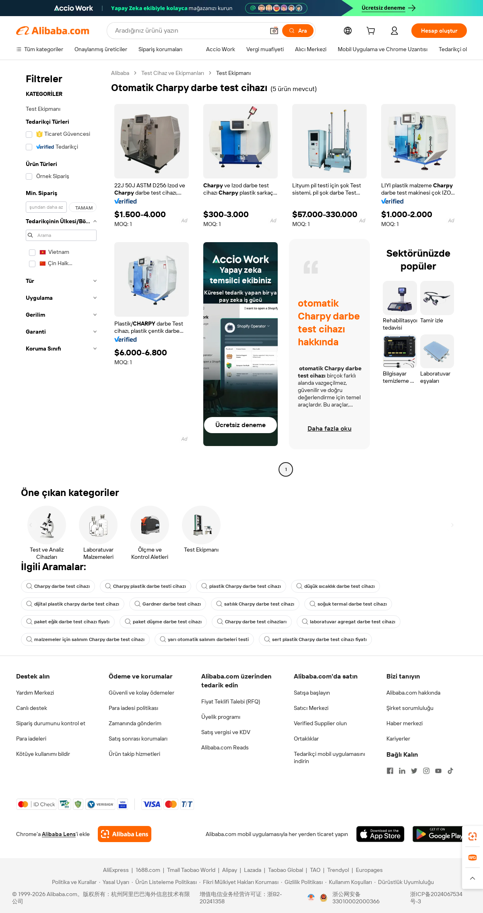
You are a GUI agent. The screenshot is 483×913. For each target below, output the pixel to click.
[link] (472, 836)
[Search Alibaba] (189, 30)
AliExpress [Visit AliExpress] (116, 870)
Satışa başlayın (312, 692)
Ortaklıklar (306, 738)
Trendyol (338, 870)
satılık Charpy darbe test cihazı (255, 604)
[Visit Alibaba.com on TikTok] (450, 770)
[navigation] (61, 272)
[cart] (372, 32)
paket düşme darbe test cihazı (163, 621)
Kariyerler (398, 738)
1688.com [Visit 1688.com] (148, 870)
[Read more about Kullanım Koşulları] (348, 882)
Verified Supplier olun (320, 723)
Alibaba (120, 73)
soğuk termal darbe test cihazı (348, 604)
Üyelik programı (220, 717)
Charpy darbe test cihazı (58, 586)
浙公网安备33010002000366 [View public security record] (356, 898)
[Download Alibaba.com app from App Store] (380, 834)
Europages (369, 870)
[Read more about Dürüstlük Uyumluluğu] (404, 882)
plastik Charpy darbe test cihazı (241, 586)
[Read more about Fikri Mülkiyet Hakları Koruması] (239, 882)
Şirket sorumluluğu (409, 708)
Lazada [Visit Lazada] (252, 870)
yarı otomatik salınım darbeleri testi (204, 639)
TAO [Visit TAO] (315, 870)
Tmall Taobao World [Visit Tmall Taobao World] (191, 870)
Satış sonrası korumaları (138, 738)
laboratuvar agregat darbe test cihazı (348, 621)
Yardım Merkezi (35, 692)
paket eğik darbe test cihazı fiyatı (67, 621)
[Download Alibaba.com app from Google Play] (440, 834)
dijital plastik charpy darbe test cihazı (72, 604)
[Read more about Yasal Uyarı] (114, 882)
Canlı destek (31, 708)
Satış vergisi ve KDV (225, 732)
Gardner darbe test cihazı (167, 604)
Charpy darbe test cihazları (252, 621)
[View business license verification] (311, 898)
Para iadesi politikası (133, 708)
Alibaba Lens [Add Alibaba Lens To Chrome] (59, 834)
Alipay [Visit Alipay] (229, 870)
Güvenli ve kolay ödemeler (141, 692)
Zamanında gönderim (135, 723)
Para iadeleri (31, 738)
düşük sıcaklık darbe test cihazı (335, 586)
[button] (274, 30)
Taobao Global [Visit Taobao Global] (285, 870)
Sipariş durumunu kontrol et (50, 723)
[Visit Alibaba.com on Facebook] (390, 770)
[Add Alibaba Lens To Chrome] (124, 834)
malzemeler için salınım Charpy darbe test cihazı (85, 639)
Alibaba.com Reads (225, 747)
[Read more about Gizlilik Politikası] (302, 882)
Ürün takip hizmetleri (134, 754)
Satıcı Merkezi (311, 708)
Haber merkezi (404, 723)
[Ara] (298, 30)
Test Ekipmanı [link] (233, 73)
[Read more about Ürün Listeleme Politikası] (164, 882)
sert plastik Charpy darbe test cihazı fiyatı (315, 639)
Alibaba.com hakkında (413, 692)
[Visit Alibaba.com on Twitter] (414, 770)
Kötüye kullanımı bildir (43, 754)
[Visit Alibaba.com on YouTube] (438, 770)
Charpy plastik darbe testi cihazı (145, 586)
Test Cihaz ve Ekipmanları (172, 73)
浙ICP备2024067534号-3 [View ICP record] (436, 898)
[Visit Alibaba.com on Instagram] (426, 770)
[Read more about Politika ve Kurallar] (73, 882)
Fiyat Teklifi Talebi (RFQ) (230, 701)
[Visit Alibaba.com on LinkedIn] (402, 770)
